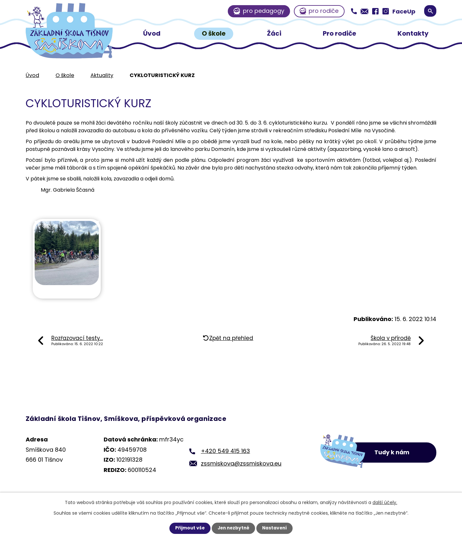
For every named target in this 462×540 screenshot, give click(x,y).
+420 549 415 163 (225, 451)
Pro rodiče (339, 33)
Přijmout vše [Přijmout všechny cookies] (188, 528)
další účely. (384, 502)
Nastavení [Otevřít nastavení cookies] (276, 528)
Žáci (274, 33)
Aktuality (101, 75)
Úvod (151, 33)
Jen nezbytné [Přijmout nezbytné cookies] (233, 528)
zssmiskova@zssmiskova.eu (241, 463)
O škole (214, 33)
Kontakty (413, 33)
